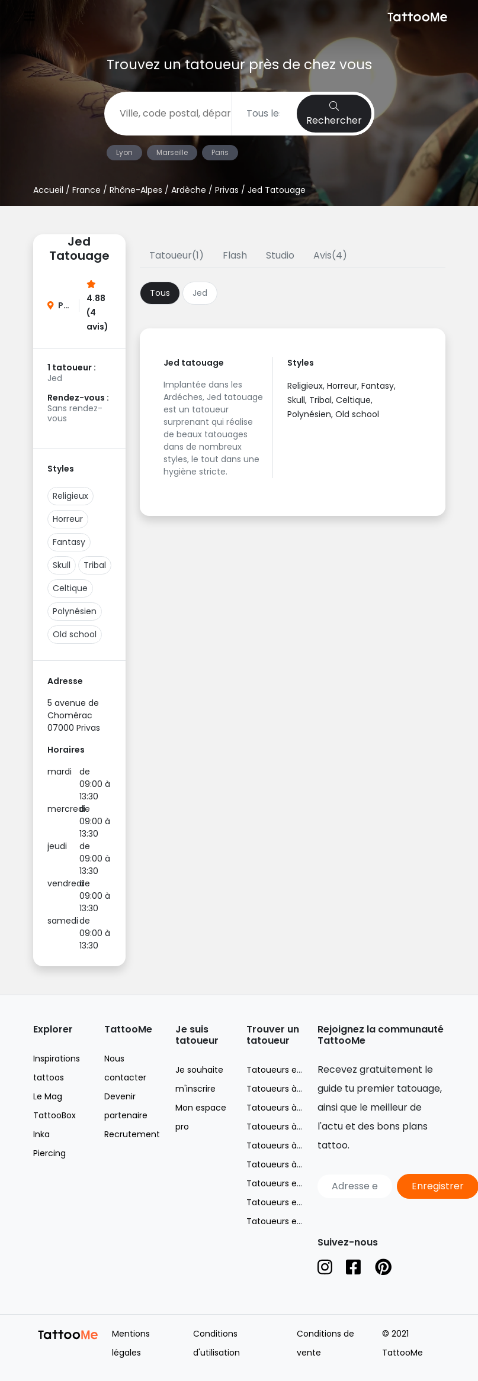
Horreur (68, 519)
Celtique (70, 588)
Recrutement (132, 1134)
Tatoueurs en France (289, 1070)
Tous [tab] (160, 293)
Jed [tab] (200, 293)
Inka (41, 1134)
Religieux (70, 496)
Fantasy (69, 542)
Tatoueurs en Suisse (288, 1202)
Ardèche (188, 190)
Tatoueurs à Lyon (282, 1089)
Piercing (49, 1153)
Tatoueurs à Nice (281, 1126)
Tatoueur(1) (176, 255)
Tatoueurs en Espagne (292, 1221)
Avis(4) (330, 255)
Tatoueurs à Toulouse (291, 1164)
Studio (280, 255)
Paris (220, 152)
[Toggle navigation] (30, 17)
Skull (61, 565)
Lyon (124, 152)
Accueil (48, 190)
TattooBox (54, 1115)
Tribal (95, 565)
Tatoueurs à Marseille (290, 1108)
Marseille (172, 152)
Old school (75, 634)
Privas (227, 190)
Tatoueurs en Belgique (292, 1183)
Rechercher (334, 114)
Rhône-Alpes (136, 190)
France (86, 190)
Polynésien (75, 611)
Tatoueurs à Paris (282, 1145)
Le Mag (47, 1096)
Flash (235, 255)
